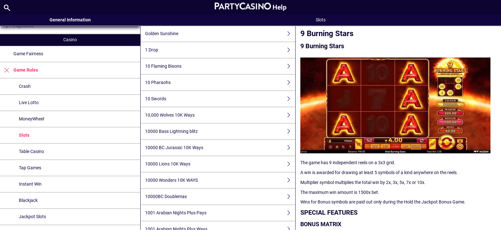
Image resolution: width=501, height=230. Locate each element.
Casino (70, 39)
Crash (25, 86)
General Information (70, 19)
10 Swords (220, 99)
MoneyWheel (31, 118)
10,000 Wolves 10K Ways (220, 115)
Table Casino (31, 151)
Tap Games (30, 167)
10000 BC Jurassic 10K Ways (220, 148)
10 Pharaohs (220, 82)
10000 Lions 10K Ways (220, 164)
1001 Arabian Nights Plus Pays (220, 213)
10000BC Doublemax (220, 196)
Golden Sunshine (220, 34)
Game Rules (19, 70)
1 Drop (220, 50)
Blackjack (28, 200)
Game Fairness (28, 53)
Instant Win (30, 184)
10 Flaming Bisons (220, 66)
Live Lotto (29, 102)
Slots (24, 135)
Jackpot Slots (32, 216)
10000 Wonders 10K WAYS (220, 180)
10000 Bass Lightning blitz (220, 131)
